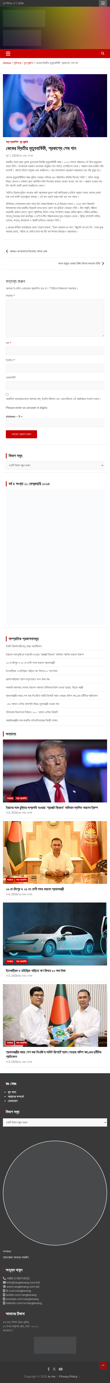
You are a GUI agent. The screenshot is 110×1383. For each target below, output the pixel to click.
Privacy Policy (68, 1376)
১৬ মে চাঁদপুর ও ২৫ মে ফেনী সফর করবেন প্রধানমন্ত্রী (30, 663)
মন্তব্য (10, 295)
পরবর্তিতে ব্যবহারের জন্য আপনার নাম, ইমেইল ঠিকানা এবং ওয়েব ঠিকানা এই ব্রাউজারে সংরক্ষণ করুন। (53, 399)
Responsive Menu (103, 3)
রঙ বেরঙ (52, 1376)
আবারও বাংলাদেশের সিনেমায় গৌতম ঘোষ (28, 251)
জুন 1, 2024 (12, 155)
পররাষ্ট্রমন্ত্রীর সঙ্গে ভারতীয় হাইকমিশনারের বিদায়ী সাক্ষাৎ (32, 720)
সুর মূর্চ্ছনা (24, 141)
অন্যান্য (11, 734)
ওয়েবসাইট (11, 377)
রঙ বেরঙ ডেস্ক (26, 155)
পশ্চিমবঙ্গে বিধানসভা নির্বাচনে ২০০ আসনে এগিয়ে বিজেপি (32, 712)
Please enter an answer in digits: (27, 407)
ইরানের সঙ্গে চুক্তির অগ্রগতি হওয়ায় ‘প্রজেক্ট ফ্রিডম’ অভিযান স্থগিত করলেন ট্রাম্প (45, 654)
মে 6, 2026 (11, 812)
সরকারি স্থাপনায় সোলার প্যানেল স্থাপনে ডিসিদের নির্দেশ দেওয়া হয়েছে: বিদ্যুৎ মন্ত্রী (44, 687)
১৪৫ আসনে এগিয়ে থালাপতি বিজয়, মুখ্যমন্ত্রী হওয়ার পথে (32, 704)
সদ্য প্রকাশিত (12, 141)
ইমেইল (10, 360)
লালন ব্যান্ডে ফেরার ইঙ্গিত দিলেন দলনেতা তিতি (79, 263)
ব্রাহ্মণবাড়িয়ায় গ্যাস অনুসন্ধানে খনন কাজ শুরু (28, 679)
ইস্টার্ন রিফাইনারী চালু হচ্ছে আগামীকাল (24, 646)
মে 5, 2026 (11, 975)
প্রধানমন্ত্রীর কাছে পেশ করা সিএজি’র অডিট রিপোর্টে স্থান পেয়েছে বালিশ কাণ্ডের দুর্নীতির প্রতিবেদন (52, 695)
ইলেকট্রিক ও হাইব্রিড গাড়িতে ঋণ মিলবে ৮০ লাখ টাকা (31, 671)
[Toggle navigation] (8, 53)
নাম (8, 343)
